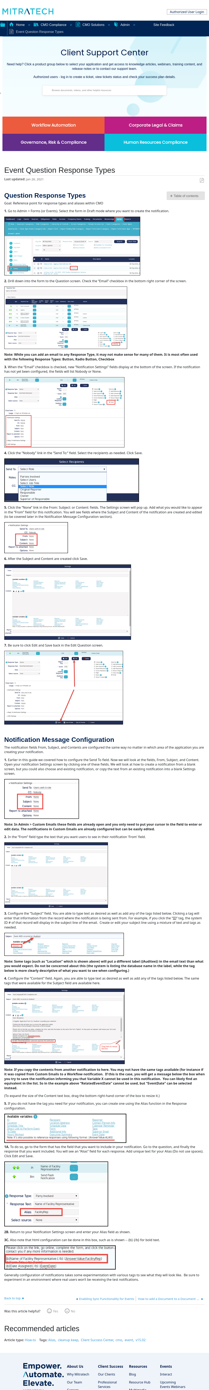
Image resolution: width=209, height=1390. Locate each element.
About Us (75, 1366)
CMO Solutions (90, 25)
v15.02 (141, 1340)
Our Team (74, 1382)
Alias (51, 1340)
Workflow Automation (53, 125)
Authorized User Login (187, 12)
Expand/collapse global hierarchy (2, 24)
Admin (122, 25)
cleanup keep (68, 1340)
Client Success (110, 1366)
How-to (30, 1340)
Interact (166, 1374)
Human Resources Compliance (155, 142)
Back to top (12, 1298)
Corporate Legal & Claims (155, 125)
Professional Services (107, 1384)
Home (17, 25)
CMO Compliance (50, 25)
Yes (55, 1311)
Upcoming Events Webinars (172, 1384)
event (129, 1340)
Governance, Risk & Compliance (54, 142)
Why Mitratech (78, 1374)
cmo (119, 1340)
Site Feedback (163, 25)
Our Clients (106, 1374)
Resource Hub (139, 1382)
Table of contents (186, 196)
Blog (132, 1374)
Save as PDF (202, 180)
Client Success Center (97, 1340)
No (73, 1311)
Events (166, 1366)
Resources (138, 1366)
